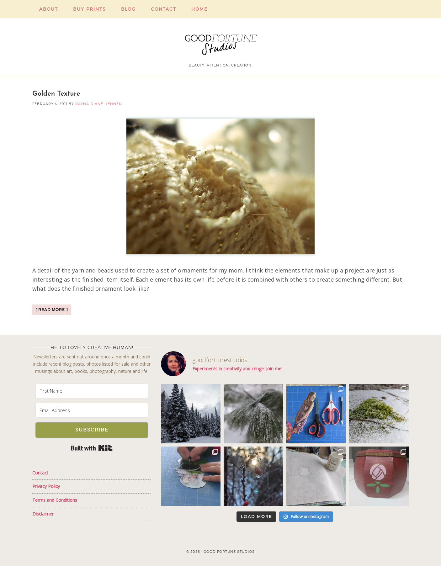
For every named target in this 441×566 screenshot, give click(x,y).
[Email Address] (91, 410)
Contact (40, 473)
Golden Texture (56, 94)
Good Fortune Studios (220, 43)
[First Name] (91, 391)
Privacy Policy (46, 486)
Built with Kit (92, 448)
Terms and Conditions (54, 500)
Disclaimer (43, 514)
